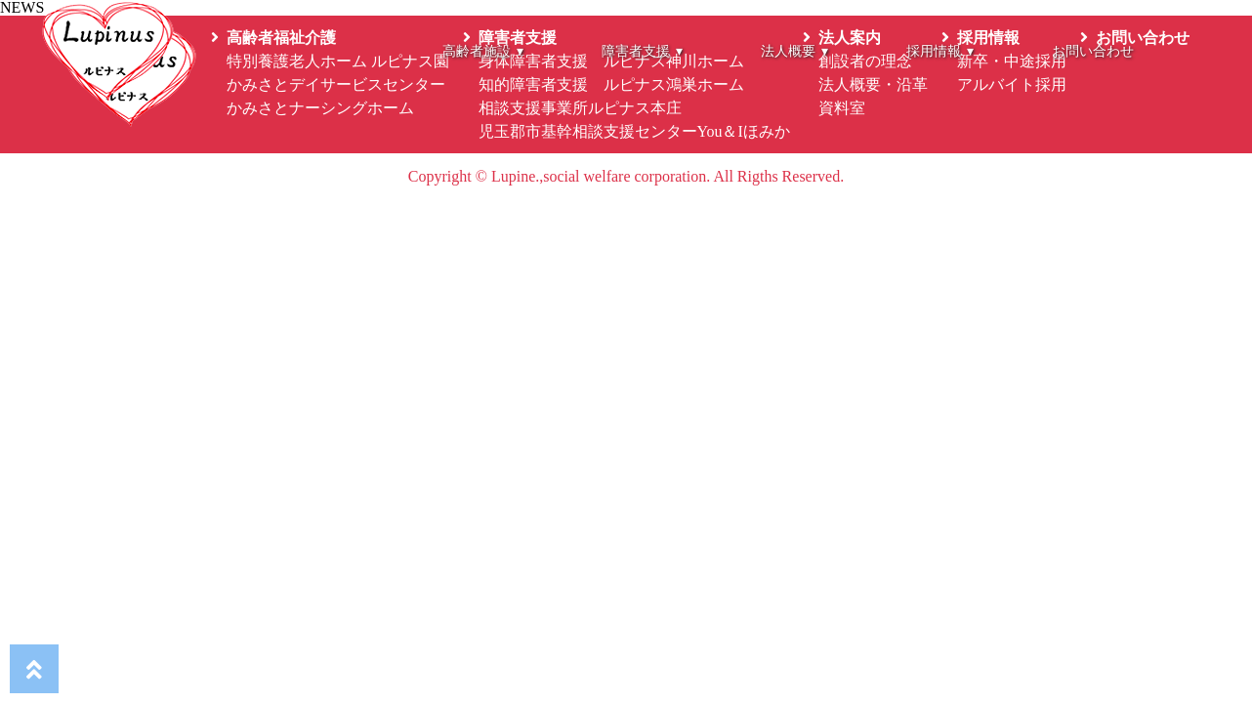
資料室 (841, 108)
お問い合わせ (1093, 51)
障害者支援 (642, 51)
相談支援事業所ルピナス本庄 (580, 108)
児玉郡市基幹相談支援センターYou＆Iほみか (634, 131)
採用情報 (940, 51)
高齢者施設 (482, 51)
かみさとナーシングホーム (320, 108)
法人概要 (794, 51)
